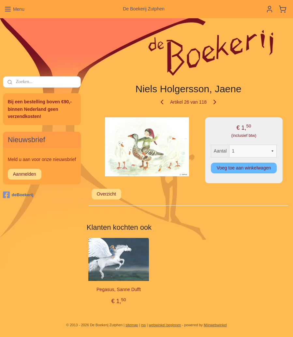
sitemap (131, 325)
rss (143, 325)
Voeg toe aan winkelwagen (244, 167)
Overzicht (106, 194)
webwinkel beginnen (165, 325)
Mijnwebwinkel (215, 325)
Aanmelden (24, 174)
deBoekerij (18, 195)
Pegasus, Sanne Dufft (118, 289)
